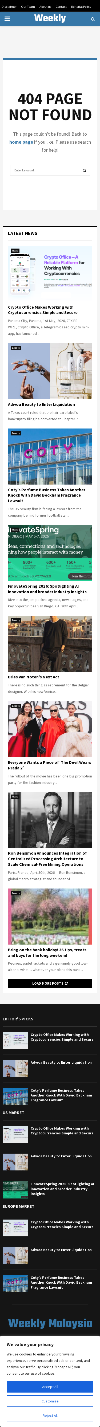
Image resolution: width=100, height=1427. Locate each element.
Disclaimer (9, 7)
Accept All (50, 1386)
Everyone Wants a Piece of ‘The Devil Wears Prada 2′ (49, 765)
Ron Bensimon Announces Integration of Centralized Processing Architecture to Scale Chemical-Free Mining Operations (47, 858)
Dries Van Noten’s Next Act (33, 677)
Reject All (50, 1415)
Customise (50, 1401)
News (15, 250)
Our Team (28, 7)
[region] (50, 1381)
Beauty (16, 347)
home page (21, 142)
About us (45, 7)
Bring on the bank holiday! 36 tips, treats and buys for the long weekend (47, 952)
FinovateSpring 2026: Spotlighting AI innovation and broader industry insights (47, 589)
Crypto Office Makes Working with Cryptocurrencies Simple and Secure (43, 310)
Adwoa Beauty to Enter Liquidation (41, 404)
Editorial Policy (81, 7)
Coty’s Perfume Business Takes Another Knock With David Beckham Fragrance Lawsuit (46, 495)
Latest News (22, 233)
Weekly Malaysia (50, 25)
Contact (61, 7)
